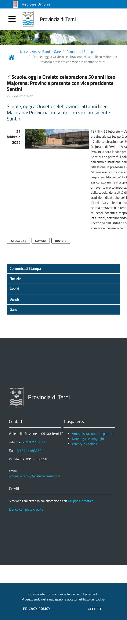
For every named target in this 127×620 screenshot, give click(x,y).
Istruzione (18, 240)
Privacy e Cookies (84, 443)
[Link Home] (11, 57)
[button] (63, 268)
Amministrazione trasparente (93, 433)
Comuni (40, 240)
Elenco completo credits (26, 509)
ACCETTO (95, 608)
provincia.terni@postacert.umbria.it (34, 476)
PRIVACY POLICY (36, 608)
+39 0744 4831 (33, 442)
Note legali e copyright (88, 438)
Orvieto (60, 240)
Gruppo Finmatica (80, 500)
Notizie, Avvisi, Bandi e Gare (40, 51)
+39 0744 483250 (28, 450)
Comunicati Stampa (80, 51)
